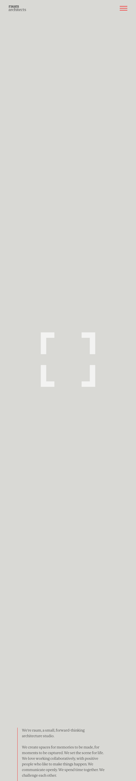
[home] (17, 8)
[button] (123, 8)
